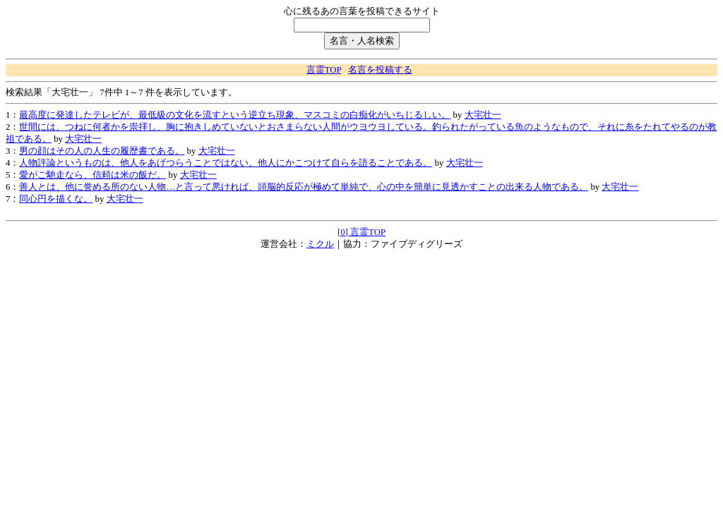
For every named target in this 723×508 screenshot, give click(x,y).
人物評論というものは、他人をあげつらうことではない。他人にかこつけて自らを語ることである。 (225, 163)
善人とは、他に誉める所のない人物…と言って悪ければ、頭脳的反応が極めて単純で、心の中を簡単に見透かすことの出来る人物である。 (303, 187)
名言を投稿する (380, 70)
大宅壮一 (483, 115)
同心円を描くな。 (55, 199)
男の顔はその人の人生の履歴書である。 (101, 151)
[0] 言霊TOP (361, 232)
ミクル (320, 244)
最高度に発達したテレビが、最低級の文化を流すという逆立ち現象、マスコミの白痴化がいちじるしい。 (234, 115)
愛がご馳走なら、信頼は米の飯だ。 (92, 175)
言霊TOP (323, 70)
